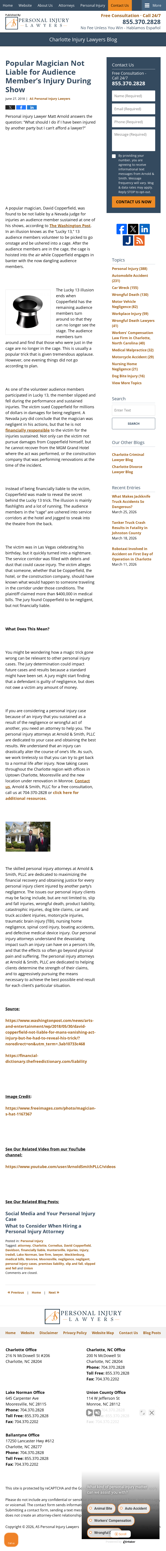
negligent (82, 1259)
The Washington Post (70, 225)
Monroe (31, 1259)
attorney (24, 1245)
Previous (16, 1292)
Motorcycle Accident (133, 357)
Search (134, 423)
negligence (66, 1259)
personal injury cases (21, 1264)
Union (28, 1268)
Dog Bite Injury (128, 376)
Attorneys (67, 5)
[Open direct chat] (142, 1412)
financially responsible (27, 430)
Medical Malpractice (132, 350)
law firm (45, 1254)
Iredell (10, 1254)
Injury (84, 1250)
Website (25, 5)
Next (54, 1292)
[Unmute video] (89, 1412)
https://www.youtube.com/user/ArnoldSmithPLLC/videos (60, 1166)
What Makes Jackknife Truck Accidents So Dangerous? (131, 501)
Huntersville (56, 1250)
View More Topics (127, 383)
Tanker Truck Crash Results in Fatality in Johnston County (130, 527)
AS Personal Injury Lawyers (57, 1526)
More (157, 5)
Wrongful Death (130, 294)
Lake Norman (27, 1254)
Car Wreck (125, 287)
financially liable (33, 1250)
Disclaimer (49, 1332)
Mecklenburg (74, 1254)
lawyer (58, 1254)
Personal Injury (92, 5)
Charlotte (39, 1245)
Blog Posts (152, 1332)
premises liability (51, 1264)
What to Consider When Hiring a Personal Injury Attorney (43, 1228)
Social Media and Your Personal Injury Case (50, 1216)
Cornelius (55, 1245)
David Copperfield (77, 1245)
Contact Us (120, 5)
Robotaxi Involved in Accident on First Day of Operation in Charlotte (132, 554)
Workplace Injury (130, 313)
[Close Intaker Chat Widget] (151, 1412)
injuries (72, 1250)
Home (8, 5)
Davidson (12, 1250)
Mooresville (47, 1259)
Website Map (103, 1332)
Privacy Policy (75, 1332)
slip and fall (74, 1264)
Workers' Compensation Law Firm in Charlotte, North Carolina (132, 337)
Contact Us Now (133, 201)
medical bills (14, 1259)
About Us (45, 5)
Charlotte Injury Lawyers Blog (37, 21)
